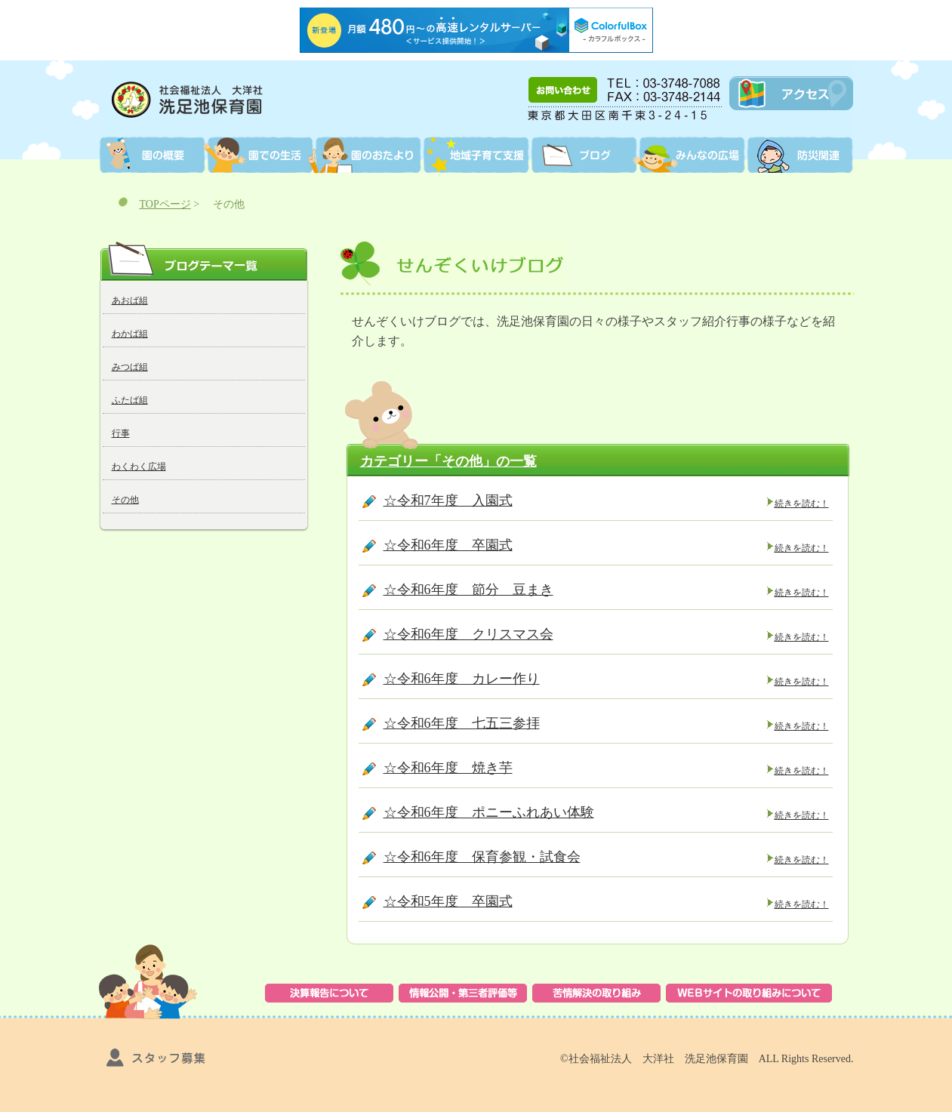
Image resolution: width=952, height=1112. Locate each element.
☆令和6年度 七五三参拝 (462, 723)
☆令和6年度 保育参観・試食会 (482, 856)
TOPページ (165, 204)
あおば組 (130, 300)
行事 (121, 433)
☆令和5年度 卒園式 (448, 901)
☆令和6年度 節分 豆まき (468, 589)
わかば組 (130, 333)
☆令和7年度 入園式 (448, 500)
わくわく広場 (139, 466)
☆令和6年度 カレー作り (462, 678)
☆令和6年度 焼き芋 (448, 767)
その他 (125, 499)
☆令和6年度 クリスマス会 (468, 634)
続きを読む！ (802, 503)
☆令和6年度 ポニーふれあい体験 (489, 812)
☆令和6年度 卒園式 (448, 545)
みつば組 (130, 367)
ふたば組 (130, 400)
